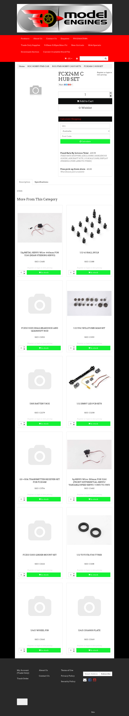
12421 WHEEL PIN (40, 630)
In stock (43, 272)
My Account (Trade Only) (23, 671)
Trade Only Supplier (30, 45)
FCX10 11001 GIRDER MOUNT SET (40, 555)
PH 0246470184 (80, 39)
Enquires (65, 39)
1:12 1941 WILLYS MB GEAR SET (89, 328)
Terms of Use (67, 670)
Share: (65, 85)
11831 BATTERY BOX (40, 403)
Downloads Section (30, 52)
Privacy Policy (68, 676)
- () (68, 58)
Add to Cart (85, 101)
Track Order (23, 678)
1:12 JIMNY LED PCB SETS (89, 403)
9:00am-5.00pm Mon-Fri (55, 45)
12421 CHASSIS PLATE (89, 630)
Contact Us (51, 39)
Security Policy (68, 681)
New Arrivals (77, 45)
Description (24, 182)
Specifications (41, 182)
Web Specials (94, 45)
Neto (93, 712)
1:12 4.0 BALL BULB (89, 252)
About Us (37, 39)
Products (25, 39)
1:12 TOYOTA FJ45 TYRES (89, 555)
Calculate (85, 141)
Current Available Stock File (56, 52)
